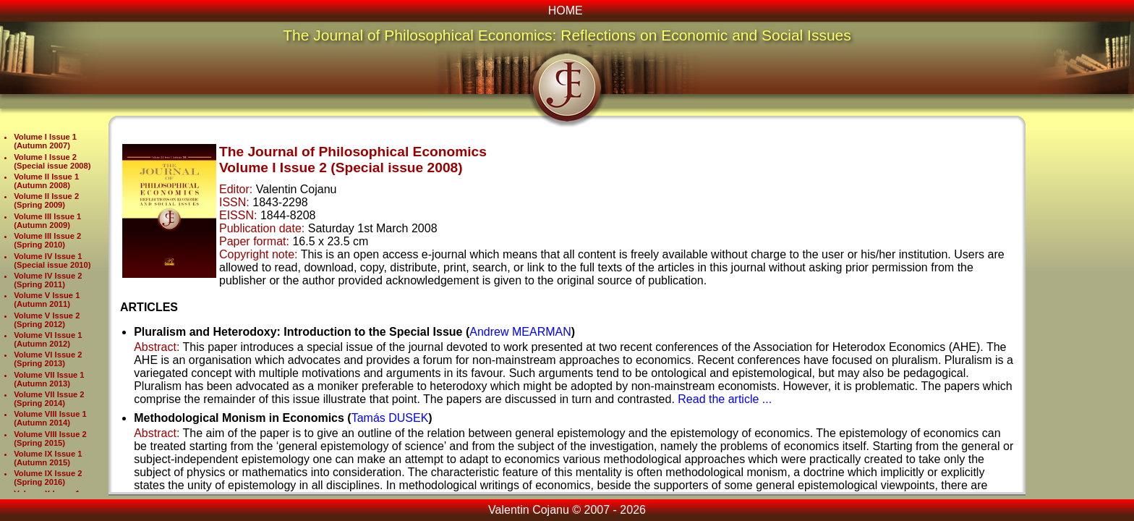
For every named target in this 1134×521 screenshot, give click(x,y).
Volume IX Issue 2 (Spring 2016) (48, 477)
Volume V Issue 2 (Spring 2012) (47, 320)
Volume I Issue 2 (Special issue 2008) (52, 161)
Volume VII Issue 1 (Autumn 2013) (49, 379)
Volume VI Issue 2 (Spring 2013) (48, 359)
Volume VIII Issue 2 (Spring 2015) (50, 438)
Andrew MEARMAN (520, 332)
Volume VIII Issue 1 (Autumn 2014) (50, 418)
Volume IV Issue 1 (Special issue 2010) (52, 260)
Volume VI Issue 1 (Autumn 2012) (48, 339)
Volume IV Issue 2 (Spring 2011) (48, 280)
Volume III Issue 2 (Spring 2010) (47, 240)
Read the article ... (725, 399)
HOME (565, 10)
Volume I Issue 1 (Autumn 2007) (45, 141)
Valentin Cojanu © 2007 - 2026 (567, 510)
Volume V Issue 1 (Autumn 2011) (47, 299)
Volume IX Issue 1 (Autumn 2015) (48, 458)
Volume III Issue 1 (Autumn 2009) (47, 220)
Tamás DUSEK (390, 418)
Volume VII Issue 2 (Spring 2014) (49, 398)
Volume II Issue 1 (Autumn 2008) (46, 181)
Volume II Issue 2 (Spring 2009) (46, 200)
